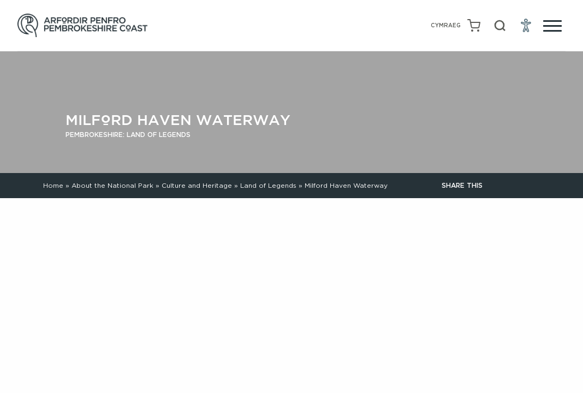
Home (53, 185)
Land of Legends (268, 185)
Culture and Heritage (197, 185)
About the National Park (112, 185)
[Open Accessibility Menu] (526, 26)
